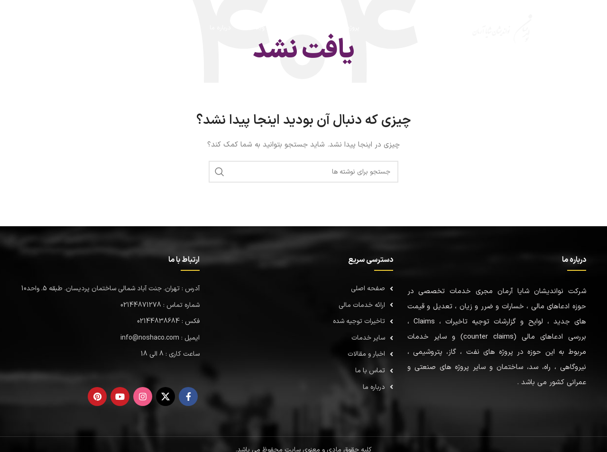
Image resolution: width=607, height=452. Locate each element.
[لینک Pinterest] (97, 396)
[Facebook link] (188, 396)
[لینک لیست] (303, 289)
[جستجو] (118, 28)
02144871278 (69, 28)
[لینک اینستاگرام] (142, 396)
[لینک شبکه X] (165, 396)
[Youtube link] (119, 396)
